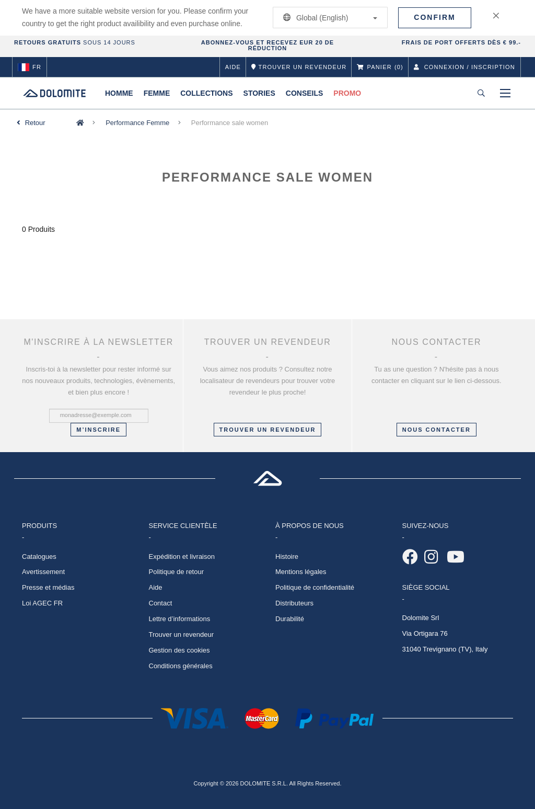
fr (29, 67)
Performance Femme (137, 123)
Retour (35, 123)
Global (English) (328, 17)
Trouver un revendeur (267, 429)
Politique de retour (176, 572)
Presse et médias (48, 587)
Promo (347, 93)
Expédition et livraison (182, 556)
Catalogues (39, 556)
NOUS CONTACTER (436, 429)
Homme (119, 93)
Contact (160, 603)
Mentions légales (301, 572)
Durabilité (289, 619)
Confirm (434, 17)
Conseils (304, 93)
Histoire (286, 556)
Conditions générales (181, 666)
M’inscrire (98, 429)
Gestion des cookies (179, 650)
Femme (157, 93)
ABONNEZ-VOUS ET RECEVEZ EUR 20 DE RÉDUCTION (267, 45)
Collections (206, 93)
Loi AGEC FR (42, 603)
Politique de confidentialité (314, 587)
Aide (233, 67)
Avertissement (43, 572)
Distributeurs (294, 603)
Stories (259, 93)
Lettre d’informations (180, 619)
